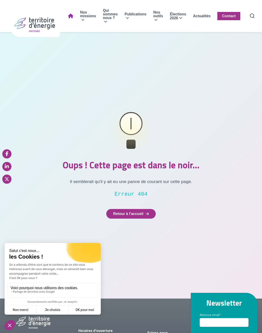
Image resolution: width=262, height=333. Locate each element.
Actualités (207, 16)
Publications (141, 14)
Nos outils (164, 14)
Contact (235, 16)
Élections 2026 (184, 16)
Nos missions (94, 14)
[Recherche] (258, 16)
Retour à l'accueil (131, 214)
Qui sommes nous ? (116, 14)
